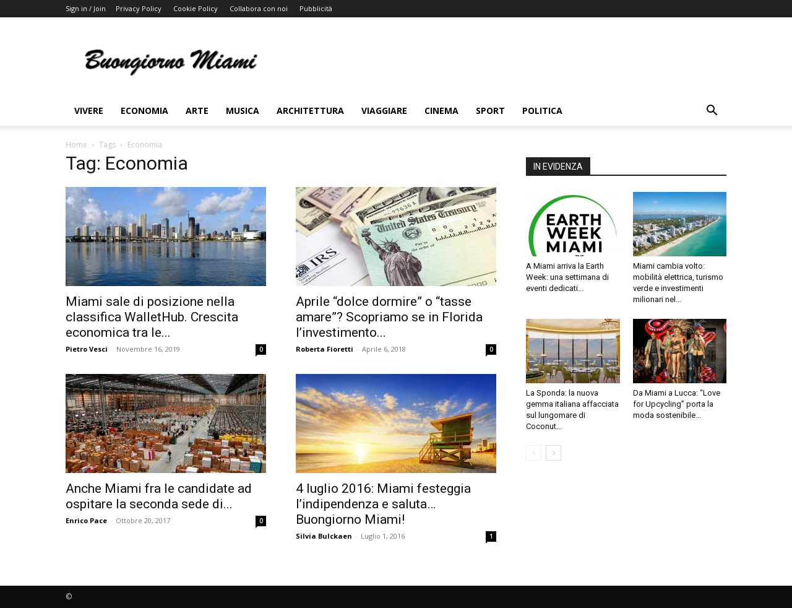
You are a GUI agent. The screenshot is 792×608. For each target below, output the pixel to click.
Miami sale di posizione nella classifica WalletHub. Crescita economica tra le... (152, 317)
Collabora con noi (259, 8)
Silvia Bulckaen (324, 536)
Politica (542, 110)
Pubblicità (315, 8)
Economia (144, 110)
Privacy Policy (138, 8)
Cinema (441, 110)
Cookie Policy (195, 8)
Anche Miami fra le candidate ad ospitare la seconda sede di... (159, 496)
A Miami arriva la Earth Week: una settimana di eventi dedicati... (567, 277)
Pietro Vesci (87, 349)
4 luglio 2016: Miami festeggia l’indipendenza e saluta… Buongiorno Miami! (383, 504)
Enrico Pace (86, 520)
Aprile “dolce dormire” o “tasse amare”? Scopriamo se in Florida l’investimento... (389, 317)
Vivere (88, 110)
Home (76, 144)
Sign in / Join (86, 8)
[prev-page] (533, 453)
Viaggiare (384, 110)
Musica (242, 110)
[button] (711, 112)
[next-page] (553, 453)
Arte (197, 110)
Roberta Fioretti (324, 349)
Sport (490, 110)
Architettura (310, 110)
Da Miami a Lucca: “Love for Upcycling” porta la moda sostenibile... (676, 404)
